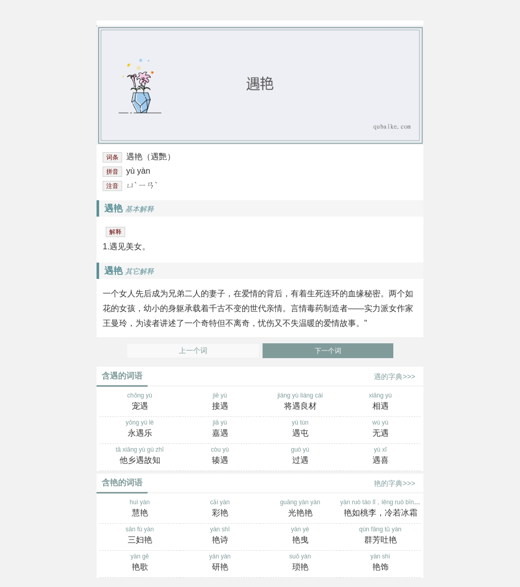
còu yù (220, 456)
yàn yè (300, 536)
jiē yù (220, 402)
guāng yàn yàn (300, 509)
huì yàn (140, 509)
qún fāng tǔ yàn (380, 536)
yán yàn (220, 563)
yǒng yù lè (140, 429)
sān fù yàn (140, 536)
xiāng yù (380, 402)
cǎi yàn (220, 509)
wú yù (380, 429)
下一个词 (328, 351)
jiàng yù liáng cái (300, 402)
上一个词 (193, 351)
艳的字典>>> (394, 483)
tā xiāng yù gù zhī (140, 456)
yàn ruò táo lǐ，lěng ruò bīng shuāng (389, 509)
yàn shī (220, 536)
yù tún (300, 429)
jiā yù (220, 429)
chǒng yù (140, 402)
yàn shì (380, 563)
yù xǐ (380, 456)
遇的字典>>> (394, 376)
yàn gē (140, 563)
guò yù (300, 456)
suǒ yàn (300, 563)
